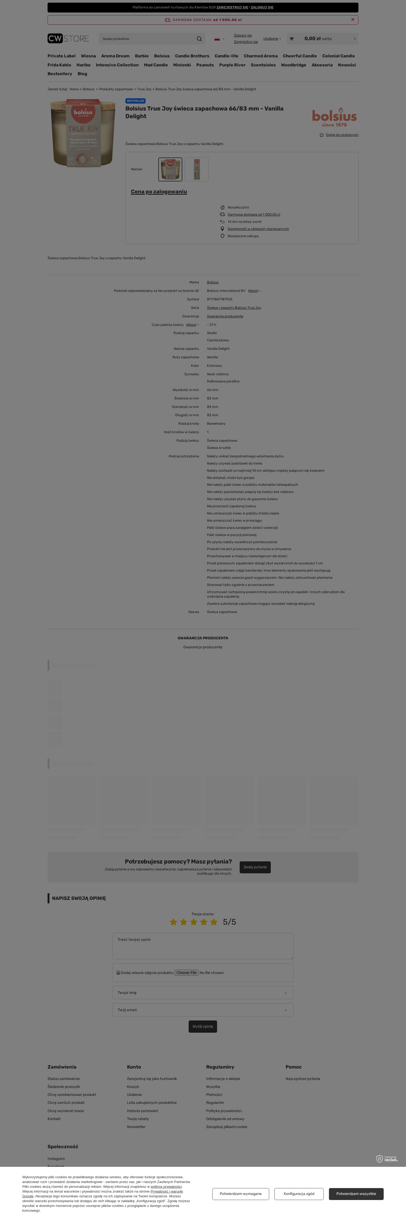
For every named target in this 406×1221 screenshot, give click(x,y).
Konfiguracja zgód (299, 1194)
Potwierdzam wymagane (241, 1194)
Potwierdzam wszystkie (356, 1194)
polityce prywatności (166, 1187)
